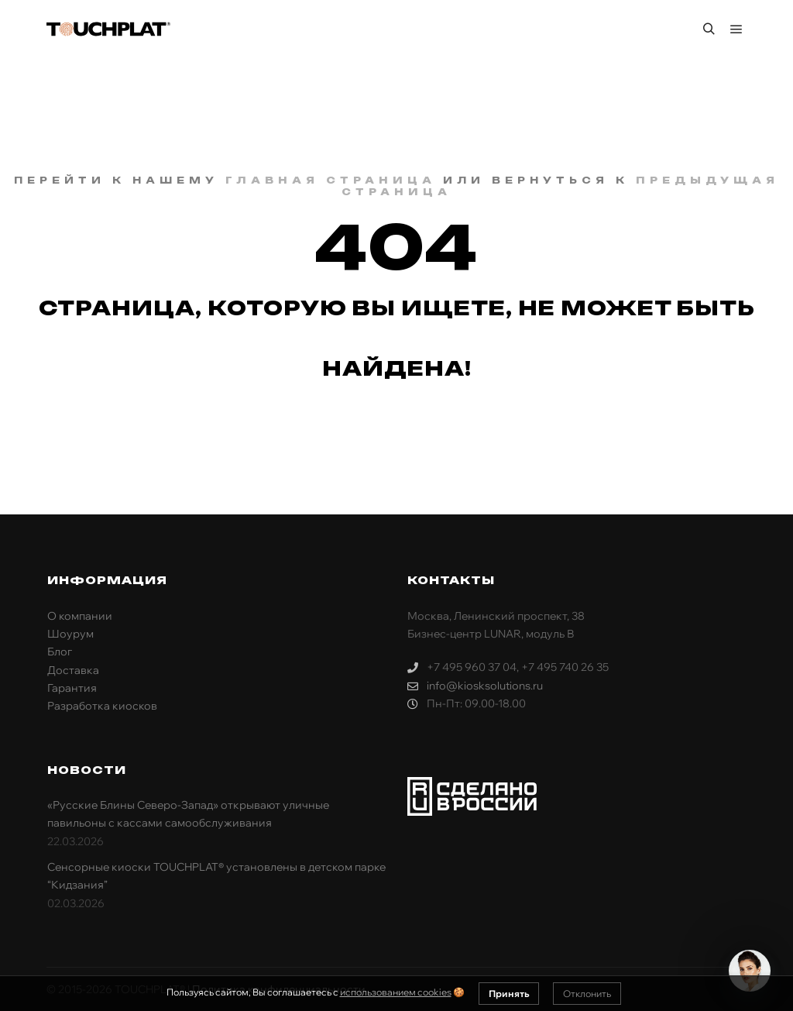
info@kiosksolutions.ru (475, 686)
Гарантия (72, 688)
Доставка (73, 670)
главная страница (330, 180)
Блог (59, 652)
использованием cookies (395, 992)
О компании (79, 616)
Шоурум (70, 634)
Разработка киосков (102, 706)
